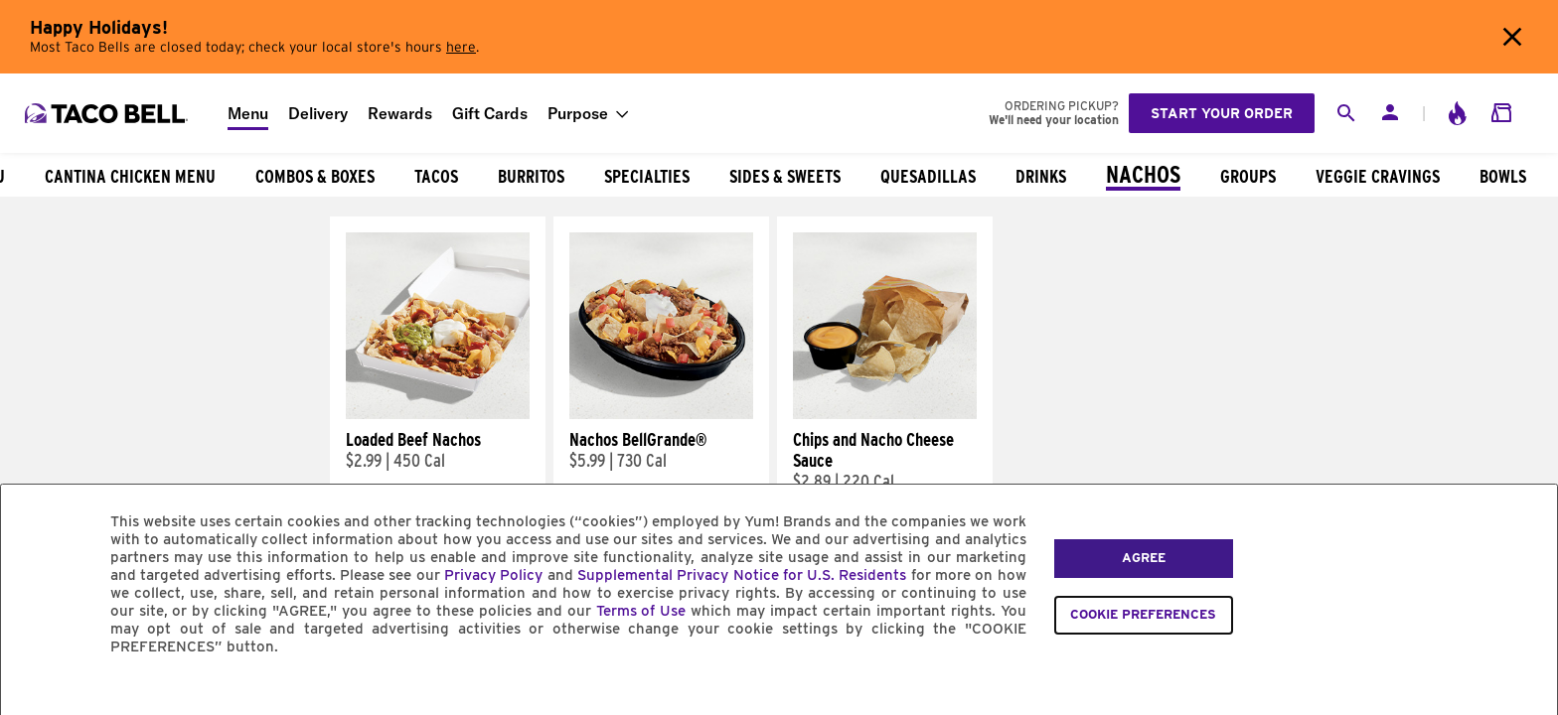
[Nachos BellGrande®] (661, 414)
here (461, 48)
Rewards (400, 113)
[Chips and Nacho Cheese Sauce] (885, 414)
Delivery (318, 113)
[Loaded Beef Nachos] (438, 414)
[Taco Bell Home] (108, 113)
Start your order (1222, 113)
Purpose (577, 113)
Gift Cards (490, 113)
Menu (248, 113)
